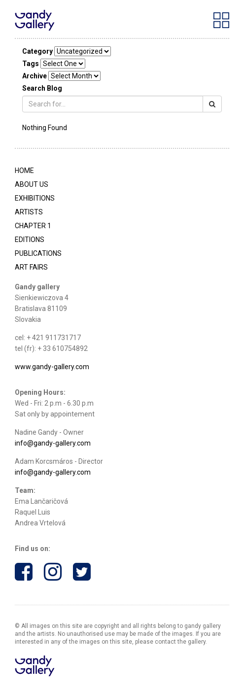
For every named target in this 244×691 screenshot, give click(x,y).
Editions (29, 239)
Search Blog (42, 88)
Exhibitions (35, 198)
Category (37, 51)
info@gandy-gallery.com (53, 443)
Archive (34, 76)
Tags (30, 64)
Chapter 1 (33, 226)
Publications (38, 253)
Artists (29, 212)
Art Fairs (31, 267)
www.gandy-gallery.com (52, 367)
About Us (31, 184)
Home (24, 170)
